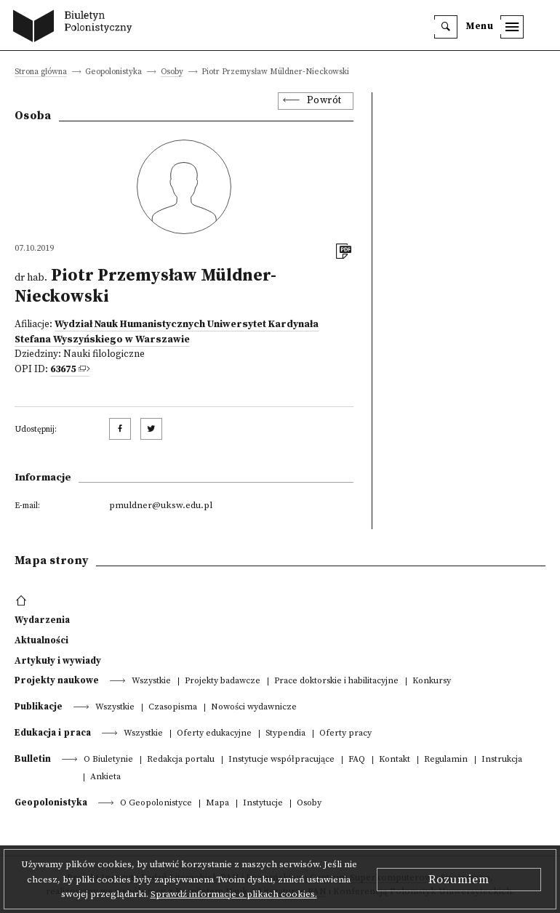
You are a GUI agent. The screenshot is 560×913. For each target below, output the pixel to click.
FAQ (356, 760)
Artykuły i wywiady (58, 661)
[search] (445, 27)
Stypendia (285, 734)
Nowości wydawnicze (254, 708)
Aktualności (41, 640)
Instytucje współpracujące (281, 760)
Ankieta (105, 777)
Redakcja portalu (181, 760)
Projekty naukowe (57, 680)
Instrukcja (501, 760)
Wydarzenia (42, 620)
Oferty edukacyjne (214, 734)
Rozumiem (458, 879)
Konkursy (431, 681)
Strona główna (41, 72)
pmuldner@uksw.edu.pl (160, 505)
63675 (63, 369)
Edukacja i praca (53, 733)
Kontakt (394, 760)
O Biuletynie (108, 760)
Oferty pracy (345, 734)
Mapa (217, 804)
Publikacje (39, 706)
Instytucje (263, 804)
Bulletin (33, 759)
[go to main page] (76, 27)
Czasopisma (172, 708)
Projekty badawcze (222, 681)
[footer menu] (23, 601)
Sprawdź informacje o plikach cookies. (234, 894)
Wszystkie (151, 681)
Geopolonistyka (51, 802)
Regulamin (446, 760)
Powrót (324, 100)
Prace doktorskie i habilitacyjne (336, 681)
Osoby (172, 72)
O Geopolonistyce (156, 804)
